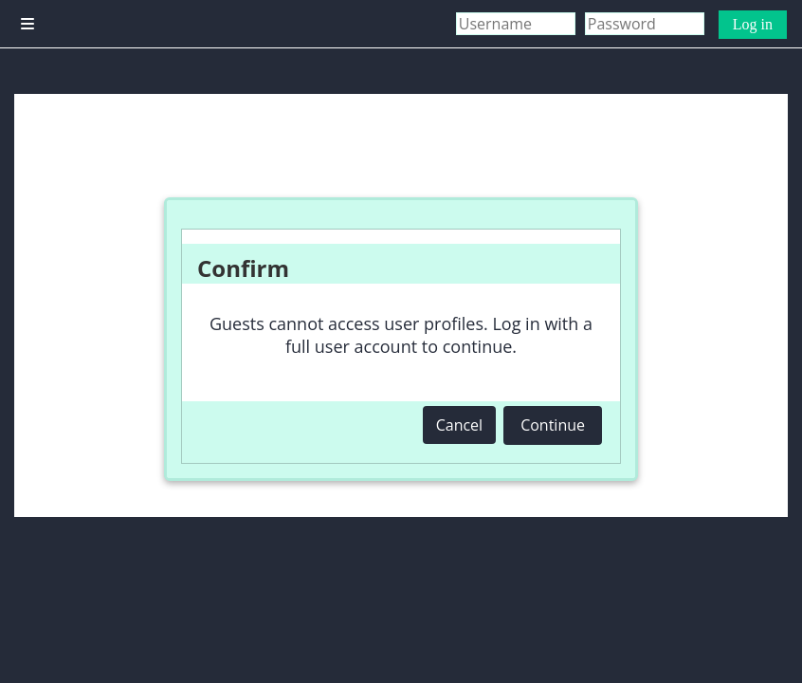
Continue (552, 425)
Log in (753, 24)
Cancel (459, 425)
